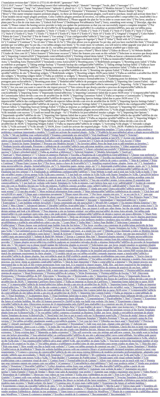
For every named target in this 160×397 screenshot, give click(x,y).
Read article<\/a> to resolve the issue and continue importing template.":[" (81, 129)
